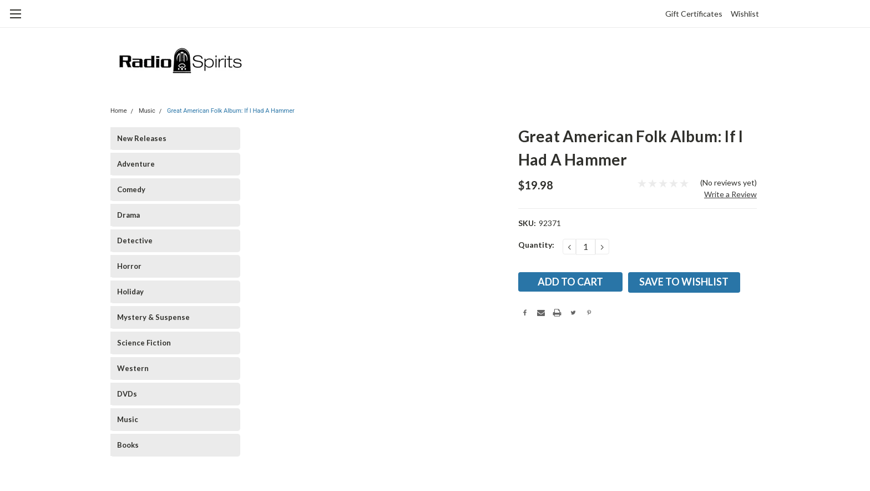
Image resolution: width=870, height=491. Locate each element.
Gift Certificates (693, 13)
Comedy (131, 189)
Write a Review (730, 194)
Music (147, 110)
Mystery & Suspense (153, 317)
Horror (129, 266)
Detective (135, 240)
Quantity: (536, 244)
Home (118, 110)
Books (128, 444)
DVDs (127, 393)
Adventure (136, 163)
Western (133, 368)
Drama (128, 215)
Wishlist (745, 13)
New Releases (141, 138)
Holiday (130, 291)
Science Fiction (144, 342)
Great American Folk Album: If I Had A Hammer (231, 110)
